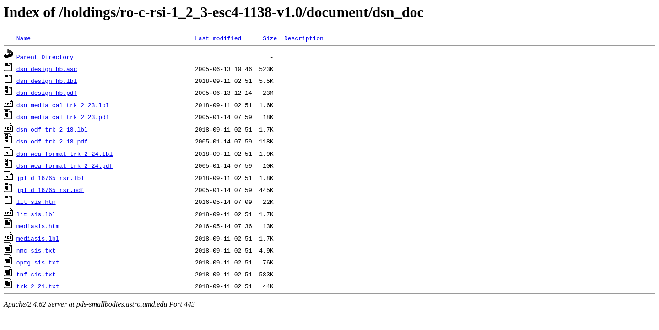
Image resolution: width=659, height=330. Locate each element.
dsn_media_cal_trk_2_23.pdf (62, 117)
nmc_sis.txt (36, 250)
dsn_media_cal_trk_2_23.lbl (62, 105)
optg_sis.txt (37, 262)
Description (304, 38)
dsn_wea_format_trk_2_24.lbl (64, 153)
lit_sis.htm (36, 202)
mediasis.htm (37, 226)
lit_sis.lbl (36, 214)
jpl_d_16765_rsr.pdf (50, 190)
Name (23, 38)
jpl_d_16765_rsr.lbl (50, 178)
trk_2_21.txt (37, 286)
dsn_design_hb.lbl (46, 81)
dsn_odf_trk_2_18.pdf (52, 141)
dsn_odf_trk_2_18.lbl (52, 129)
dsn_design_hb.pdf (46, 92)
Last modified (218, 38)
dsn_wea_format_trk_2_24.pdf (64, 165)
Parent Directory (45, 57)
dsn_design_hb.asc (46, 69)
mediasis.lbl (37, 238)
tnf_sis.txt (36, 274)
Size (270, 38)
